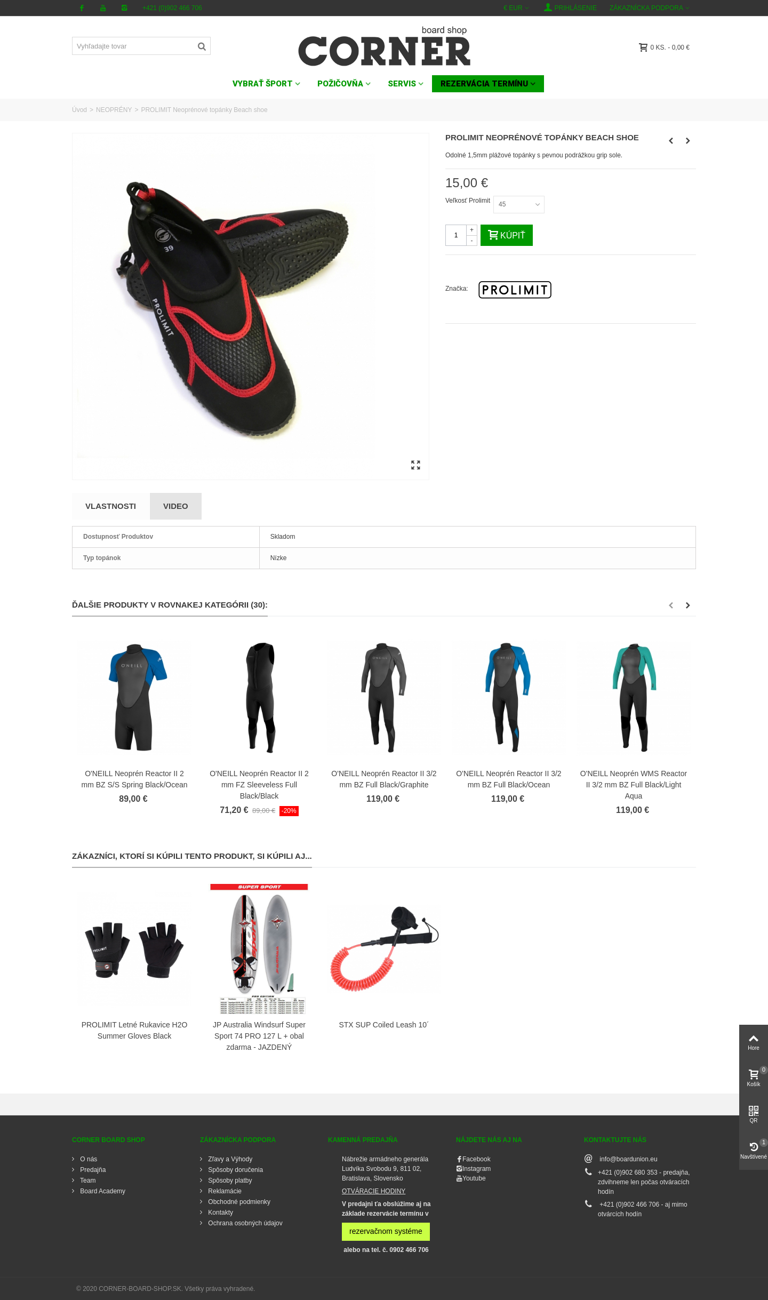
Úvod (79, 110)
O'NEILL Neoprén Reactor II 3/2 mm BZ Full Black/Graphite (383, 779)
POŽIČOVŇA (340, 84)
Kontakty (219, 1212)
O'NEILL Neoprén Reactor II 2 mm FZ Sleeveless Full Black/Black (259, 784)
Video (175, 506)
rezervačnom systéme (385, 1231)
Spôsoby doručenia (234, 1170)
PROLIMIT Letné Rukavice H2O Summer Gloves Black (135, 1030)
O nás (87, 1159)
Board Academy (101, 1191)
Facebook (476, 1159)
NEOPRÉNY (114, 110)
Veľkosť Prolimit (468, 200)
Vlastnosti (110, 506)
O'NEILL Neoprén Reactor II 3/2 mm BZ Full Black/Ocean (508, 779)
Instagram (476, 1169)
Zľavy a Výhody (229, 1159)
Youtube (474, 1178)
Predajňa (92, 1170)
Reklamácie (224, 1191)
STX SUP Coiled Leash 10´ (384, 1024)
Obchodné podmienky (238, 1202)
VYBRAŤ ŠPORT (263, 84)
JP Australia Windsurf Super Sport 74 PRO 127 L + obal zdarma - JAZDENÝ (259, 1035)
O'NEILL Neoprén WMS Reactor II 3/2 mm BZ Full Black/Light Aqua (633, 784)
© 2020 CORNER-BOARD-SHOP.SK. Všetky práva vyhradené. (165, 1289)
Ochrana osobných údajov (244, 1223)
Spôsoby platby (229, 1180)
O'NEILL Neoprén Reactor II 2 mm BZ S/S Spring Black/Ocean (135, 779)
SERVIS (402, 84)
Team (86, 1180)
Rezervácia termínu (484, 84)
